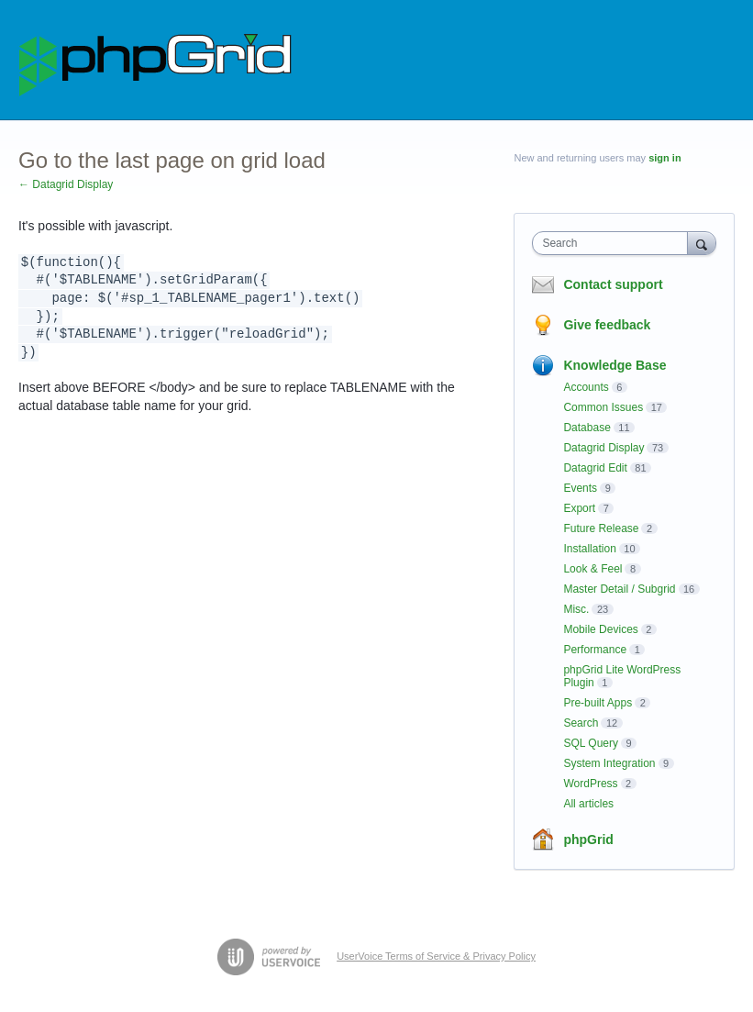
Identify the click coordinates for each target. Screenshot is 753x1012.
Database (586, 427)
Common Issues (603, 407)
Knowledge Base (614, 365)
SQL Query (590, 743)
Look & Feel (592, 568)
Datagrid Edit (594, 468)
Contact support (612, 284)
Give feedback (606, 324)
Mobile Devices (600, 629)
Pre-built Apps (597, 702)
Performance (594, 649)
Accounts (585, 387)
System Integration (609, 763)
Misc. (576, 609)
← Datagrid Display (65, 184)
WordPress (590, 783)
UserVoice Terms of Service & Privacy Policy (436, 956)
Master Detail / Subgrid (619, 589)
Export (579, 508)
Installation (589, 548)
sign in (664, 157)
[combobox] (613, 243)
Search (580, 723)
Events (580, 488)
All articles (588, 803)
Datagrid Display (603, 447)
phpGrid (588, 839)
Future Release (600, 528)
